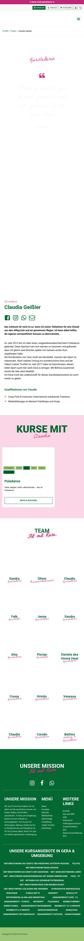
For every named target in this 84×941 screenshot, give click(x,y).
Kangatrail (72, 910)
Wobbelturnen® (71, 901)
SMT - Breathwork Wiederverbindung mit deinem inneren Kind (36, 876)
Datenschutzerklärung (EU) (71, 834)
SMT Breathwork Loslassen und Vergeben (26, 889)
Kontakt (66, 811)
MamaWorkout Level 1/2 (65, 897)
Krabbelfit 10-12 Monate (67, 906)
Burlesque (11, 893)
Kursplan (45, 809)
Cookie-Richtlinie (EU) (70, 828)
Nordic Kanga (11, 906)
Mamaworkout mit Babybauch (19, 914)
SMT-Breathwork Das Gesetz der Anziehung (25, 872)
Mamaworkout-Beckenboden (36, 906)
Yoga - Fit (75, 876)
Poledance (12, 481)
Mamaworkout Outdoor (49, 914)
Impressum (68, 820)
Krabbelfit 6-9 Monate (18, 910)
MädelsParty (47, 815)
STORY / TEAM (9, 31)
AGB (65, 817)
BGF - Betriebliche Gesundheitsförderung (42, 880)
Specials (45, 812)
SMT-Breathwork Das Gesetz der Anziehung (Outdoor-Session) (36, 863)
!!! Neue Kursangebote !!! (42, 2)
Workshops (46, 828)
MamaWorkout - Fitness (16, 901)
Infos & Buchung (28, 500)
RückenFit (38, 901)
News (44, 806)
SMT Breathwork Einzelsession (42, 867)
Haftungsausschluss (71, 823)
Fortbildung (47, 822)
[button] (32, 783)
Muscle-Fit (72, 893)
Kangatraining (73, 914)
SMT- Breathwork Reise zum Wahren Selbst (42, 885)
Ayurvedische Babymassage (65, 889)
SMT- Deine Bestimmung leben (65, 872)
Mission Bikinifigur (48, 910)
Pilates (76, 863)
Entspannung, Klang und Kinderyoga (25, 897)
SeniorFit (53, 893)
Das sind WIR (68, 814)
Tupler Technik (48, 825)
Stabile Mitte (33, 893)
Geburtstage (47, 819)
